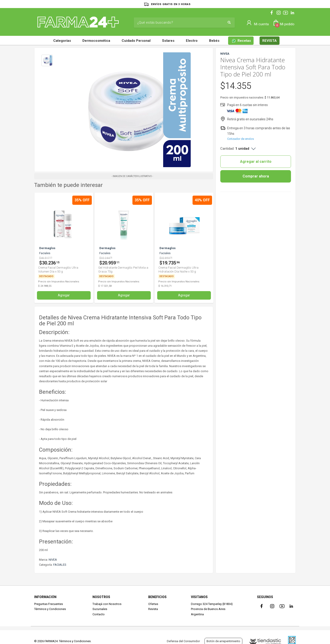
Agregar (64, 295)
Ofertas (153, 604)
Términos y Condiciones (50, 609)
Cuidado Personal (136, 41)
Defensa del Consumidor (183, 641)
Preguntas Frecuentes (48, 604)
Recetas (241, 41)
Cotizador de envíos (240, 139)
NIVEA (53, 559)
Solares (168, 41)
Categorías (62, 41)
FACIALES (59, 564)
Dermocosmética (96, 41)
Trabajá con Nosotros (106, 604)
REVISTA (269, 41)
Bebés (214, 41)
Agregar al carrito (255, 161)
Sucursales (99, 609)
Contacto (98, 614)
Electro (192, 41)
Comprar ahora (256, 176)
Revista (153, 609)
